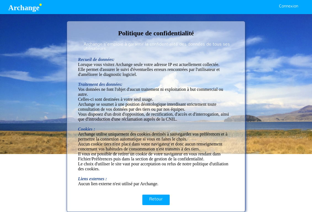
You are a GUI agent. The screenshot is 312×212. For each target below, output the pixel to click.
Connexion (288, 6)
